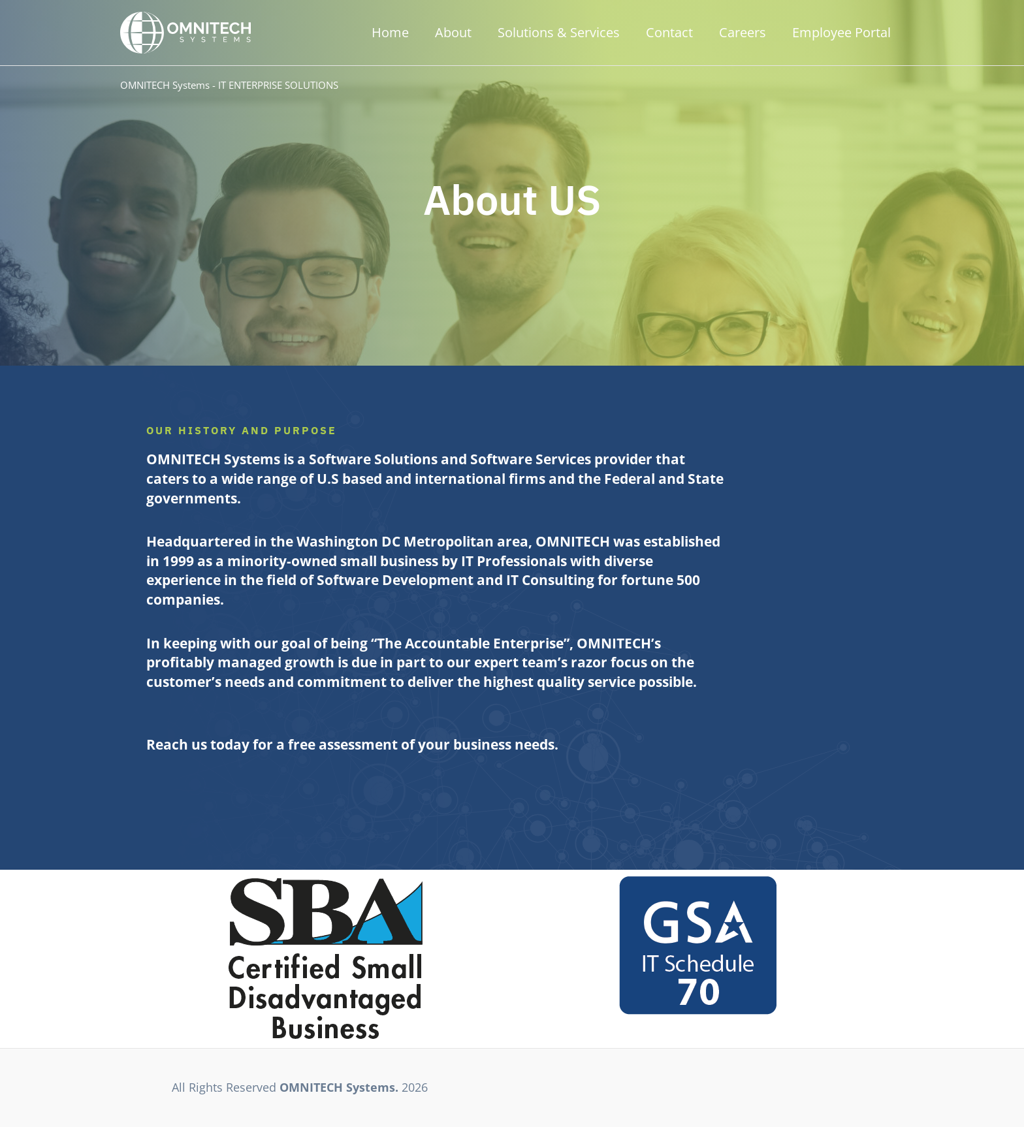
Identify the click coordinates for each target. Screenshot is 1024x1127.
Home (390, 32)
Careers (742, 32)
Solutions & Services (559, 32)
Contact (669, 32)
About (453, 32)
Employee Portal (841, 32)
